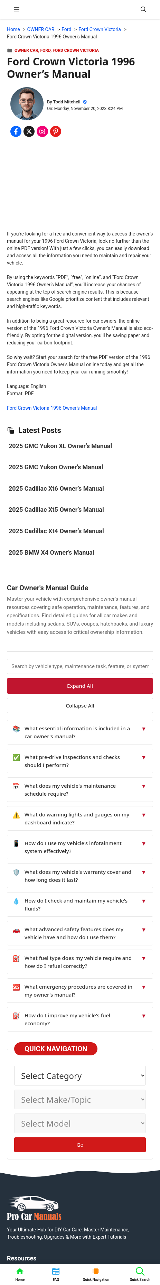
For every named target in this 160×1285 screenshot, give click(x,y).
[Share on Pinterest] (55, 131)
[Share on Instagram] (42, 131)
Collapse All (80, 705)
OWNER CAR (26, 50)
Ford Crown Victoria (76, 50)
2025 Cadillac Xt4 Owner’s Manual (56, 531)
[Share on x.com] (29, 131)
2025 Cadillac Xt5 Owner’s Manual (56, 509)
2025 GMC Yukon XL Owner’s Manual (60, 446)
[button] (143, 9)
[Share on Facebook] (15, 131)
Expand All (80, 685)
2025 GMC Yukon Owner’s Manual (56, 467)
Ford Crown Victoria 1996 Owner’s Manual (52, 408)
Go (80, 1144)
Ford (45, 50)
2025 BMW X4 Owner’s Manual (51, 552)
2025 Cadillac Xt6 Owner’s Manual (56, 488)
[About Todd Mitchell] (27, 104)
